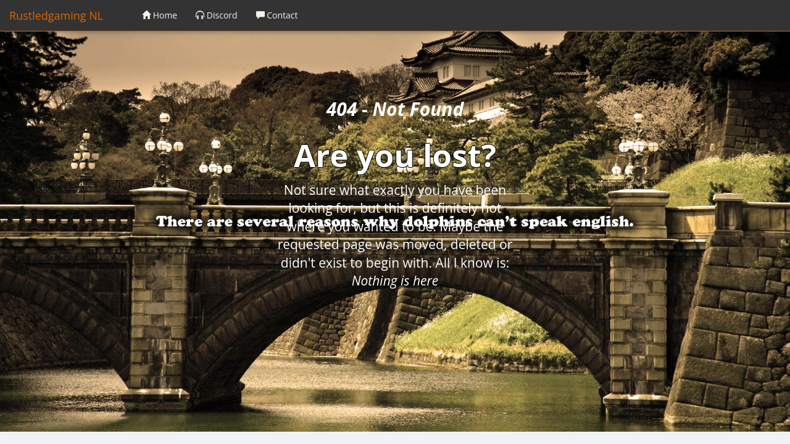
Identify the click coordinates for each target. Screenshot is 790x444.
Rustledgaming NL (56, 15)
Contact (277, 15)
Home (159, 15)
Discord (216, 15)
